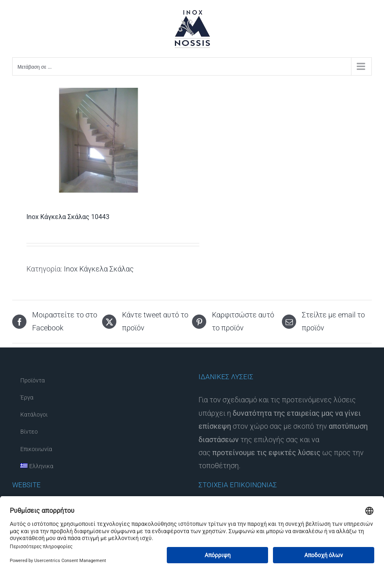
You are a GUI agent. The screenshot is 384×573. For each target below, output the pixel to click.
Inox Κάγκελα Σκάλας (99, 269)
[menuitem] (98, 466)
